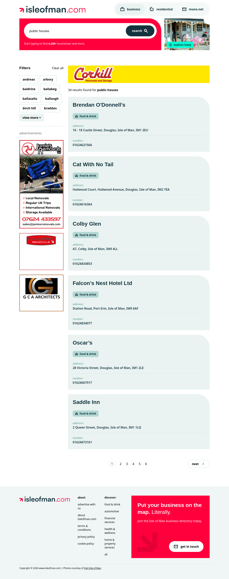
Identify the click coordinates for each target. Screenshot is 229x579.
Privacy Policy (86, 536)
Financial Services (110, 520)
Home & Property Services (110, 543)
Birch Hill (29, 108)
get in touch (186, 546)
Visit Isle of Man (92, 568)
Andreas (29, 79)
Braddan (50, 108)
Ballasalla (30, 98)
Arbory (48, 79)
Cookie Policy (86, 543)
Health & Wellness (110, 531)
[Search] (140, 30)
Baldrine (29, 89)
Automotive (112, 511)
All (106, 554)
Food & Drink (112, 504)
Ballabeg (50, 89)
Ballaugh (52, 98)
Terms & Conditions (84, 528)
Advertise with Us (86, 506)
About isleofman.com (87, 517)
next (199, 464)
